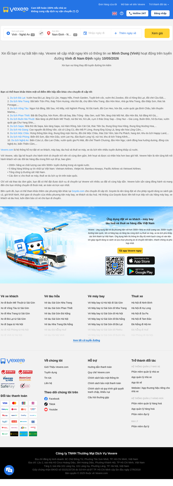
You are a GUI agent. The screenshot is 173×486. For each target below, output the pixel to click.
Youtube (53, 409)
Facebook (54, 398)
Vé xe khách (9, 296)
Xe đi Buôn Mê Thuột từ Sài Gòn (18, 302)
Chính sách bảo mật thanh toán (104, 383)
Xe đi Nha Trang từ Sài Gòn (15, 313)
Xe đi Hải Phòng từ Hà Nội (15, 329)
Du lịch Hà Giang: (19, 129)
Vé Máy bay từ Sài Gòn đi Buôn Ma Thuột (106, 337)
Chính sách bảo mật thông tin (103, 377)
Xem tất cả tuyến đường (86, 340)
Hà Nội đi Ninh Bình (141, 302)
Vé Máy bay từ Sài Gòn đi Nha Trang (107, 308)
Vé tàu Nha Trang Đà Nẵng (58, 324)
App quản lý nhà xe (141, 377)
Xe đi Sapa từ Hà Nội (12, 324)
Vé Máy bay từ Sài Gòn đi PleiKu (105, 329)
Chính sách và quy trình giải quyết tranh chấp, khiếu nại (106, 390)
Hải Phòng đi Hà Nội (142, 335)
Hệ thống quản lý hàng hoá (147, 398)
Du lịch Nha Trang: (20, 101)
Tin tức (48, 377)
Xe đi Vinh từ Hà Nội (11, 335)
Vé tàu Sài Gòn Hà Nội (56, 319)
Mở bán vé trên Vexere (133, 4)
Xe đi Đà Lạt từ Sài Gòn (13, 319)
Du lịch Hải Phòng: (20, 136)
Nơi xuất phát (18, 31)
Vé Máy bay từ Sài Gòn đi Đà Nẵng (106, 319)
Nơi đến (55, 31)
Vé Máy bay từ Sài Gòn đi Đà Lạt (105, 324)
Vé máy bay (96, 296)
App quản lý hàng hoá (142, 409)
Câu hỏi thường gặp (98, 397)
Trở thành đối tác (159, 4)
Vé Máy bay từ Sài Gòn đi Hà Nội (105, 313)
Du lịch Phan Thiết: (20, 115)
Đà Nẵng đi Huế (139, 329)
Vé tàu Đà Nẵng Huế (55, 329)
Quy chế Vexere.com (99, 372)
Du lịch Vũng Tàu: (19, 108)
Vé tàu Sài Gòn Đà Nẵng (57, 313)
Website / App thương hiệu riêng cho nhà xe (150, 390)
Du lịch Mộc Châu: (19, 133)
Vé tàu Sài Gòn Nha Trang (58, 302)
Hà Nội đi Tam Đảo (141, 319)
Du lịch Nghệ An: (20, 140)
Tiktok (52, 404)
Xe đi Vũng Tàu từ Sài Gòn (15, 308)
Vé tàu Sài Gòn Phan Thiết (58, 308)
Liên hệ (48, 383)
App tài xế (136, 382)
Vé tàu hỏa (52, 296)
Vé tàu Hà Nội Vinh (54, 335)
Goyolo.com (78, 191)
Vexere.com (7, 149)
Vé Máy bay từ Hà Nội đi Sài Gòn (105, 302)
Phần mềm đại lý (140, 414)
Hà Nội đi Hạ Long (141, 308)
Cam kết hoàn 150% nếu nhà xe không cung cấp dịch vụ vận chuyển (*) (53, 10)
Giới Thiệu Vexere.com (56, 367)
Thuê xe (137, 296)
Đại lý (134, 421)
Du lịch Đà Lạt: (18, 97)
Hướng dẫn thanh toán (100, 367)
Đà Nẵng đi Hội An (141, 324)
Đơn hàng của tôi (108, 4)
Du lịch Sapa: (17, 126)
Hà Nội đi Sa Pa (139, 313)
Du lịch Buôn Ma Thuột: (22, 119)
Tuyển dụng (50, 372)
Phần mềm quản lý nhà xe (145, 371)
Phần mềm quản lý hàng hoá (146, 403)
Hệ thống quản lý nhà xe (145, 366)
